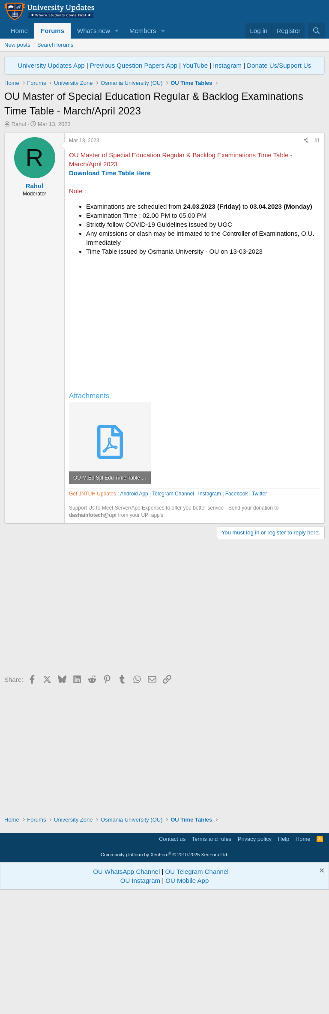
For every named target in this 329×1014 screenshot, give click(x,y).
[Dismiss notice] (320, 991)
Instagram (227, 65)
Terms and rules (211, 959)
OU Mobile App (187, 1000)
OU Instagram (140, 1000)
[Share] (305, 261)
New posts (17, 45)
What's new (93, 30)
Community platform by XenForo (164, 974)
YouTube (195, 65)
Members (142, 30)
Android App (134, 614)
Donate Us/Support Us (279, 65)
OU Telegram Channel (197, 991)
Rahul (19, 124)
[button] (117, 31)
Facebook (236, 614)
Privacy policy (255, 959)
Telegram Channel (173, 614)
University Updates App (51, 65)
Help (284, 959)
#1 (317, 261)
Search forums (55, 45)
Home (19, 30)
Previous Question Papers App (133, 65)
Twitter (259, 614)
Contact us (172, 959)
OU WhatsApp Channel (126, 991)
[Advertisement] (164, 192)
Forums (52, 30)
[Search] (316, 31)
